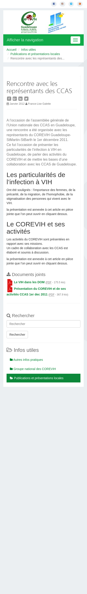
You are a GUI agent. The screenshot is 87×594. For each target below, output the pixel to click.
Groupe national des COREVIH (33, 369)
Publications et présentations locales (35, 54)
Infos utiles (28, 49)
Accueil (11, 49)
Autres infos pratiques (26, 359)
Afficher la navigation (25, 40)
